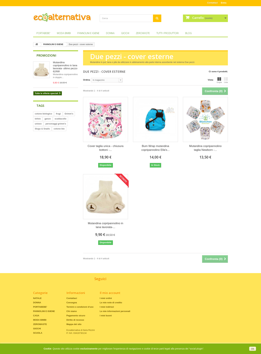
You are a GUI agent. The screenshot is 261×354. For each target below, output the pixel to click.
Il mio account (110, 293)
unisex (38, 123)
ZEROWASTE (143, 33)
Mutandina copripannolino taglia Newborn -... (205, 147)
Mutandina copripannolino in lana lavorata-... (105, 225)
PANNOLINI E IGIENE (88, 33)
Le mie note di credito (111, 302)
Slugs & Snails (42, 128)
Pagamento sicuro (75, 315)
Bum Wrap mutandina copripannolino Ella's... (155, 147)
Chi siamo (71, 311)
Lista (226, 80)
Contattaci (212, 3)
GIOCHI (125, 33)
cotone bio (59, 128)
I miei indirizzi (107, 307)
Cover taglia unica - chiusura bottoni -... (105, 147)
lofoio (38, 118)
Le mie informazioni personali (115, 311)
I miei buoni (106, 315)
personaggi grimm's (55, 123)
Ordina (86, 80)
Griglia (219, 80)
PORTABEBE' (43, 33)
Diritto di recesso (75, 320)
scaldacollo (60, 118)
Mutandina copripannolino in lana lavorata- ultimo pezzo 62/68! (65, 67)
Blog (188, 33)
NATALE (37, 298)
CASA (36, 315)
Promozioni (46, 55)
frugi (58, 113)
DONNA (110, 33)
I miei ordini (106, 298)
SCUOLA (37, 333)
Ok (252, 348)
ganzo (47, 118)
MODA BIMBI (64, 33)
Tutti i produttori (167, 33)
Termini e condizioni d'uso (79, 307)
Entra (223, 3)
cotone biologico (43, 113)
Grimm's (69, 113)
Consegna (71, 302)
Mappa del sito (73, 324)
